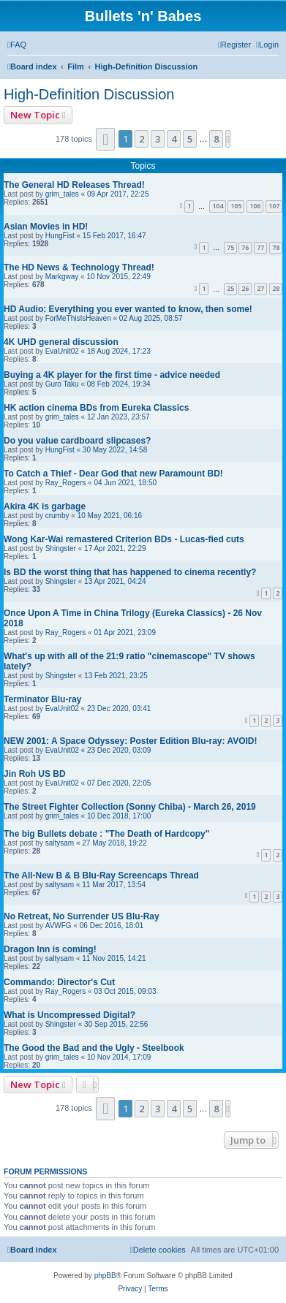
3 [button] (157, 138)
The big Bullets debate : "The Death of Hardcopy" (106, 834)
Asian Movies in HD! (46, 226)
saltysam (59, 843)
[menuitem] (16, 44)
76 (245, 247)
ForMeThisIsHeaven (78, 318)
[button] (105, 139)
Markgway (62, 277)
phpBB (105, 1276)
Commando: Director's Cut (59, 982)
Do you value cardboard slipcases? (77, 441)
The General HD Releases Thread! (74, 185)
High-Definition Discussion (89, 94)
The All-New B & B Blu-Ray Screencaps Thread (101, 875)
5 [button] (189, 138)
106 (254, 205)
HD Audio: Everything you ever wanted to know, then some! (128, 309)
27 (260, 288)
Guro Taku (62, 384)
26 (245, 288)
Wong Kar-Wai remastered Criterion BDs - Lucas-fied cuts (124, 539)
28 (275, 288)
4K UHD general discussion (61, 342)
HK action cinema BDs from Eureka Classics (96, 408)
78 (275, 247)
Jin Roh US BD (35, 774)
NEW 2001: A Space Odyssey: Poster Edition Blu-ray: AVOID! (130, 741)
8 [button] (216, 138)
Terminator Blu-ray (42, 699)
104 (217, 205)
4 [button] (173, 138)
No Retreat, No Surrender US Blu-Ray (81, 916)
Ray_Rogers (65, 483)
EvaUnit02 (62, 351)
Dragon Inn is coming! (50, 949)
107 (273, 205)
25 (230, 288)
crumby (57, 516)
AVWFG (58, 926)
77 (260, 247)
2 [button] (141, 138)
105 (235, 205)
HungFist (60, 236)
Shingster (60, 548)
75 (230, 247)
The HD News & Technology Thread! (79, 267)
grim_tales (62, 194)
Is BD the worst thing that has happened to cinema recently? (130, 572)
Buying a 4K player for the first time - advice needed (112, 375)
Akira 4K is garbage (45, 506)
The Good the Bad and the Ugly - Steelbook (94, 1048)
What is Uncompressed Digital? (69, 1015)
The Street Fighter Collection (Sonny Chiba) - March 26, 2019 (130, 807)
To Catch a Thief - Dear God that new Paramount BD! (113, 473)
